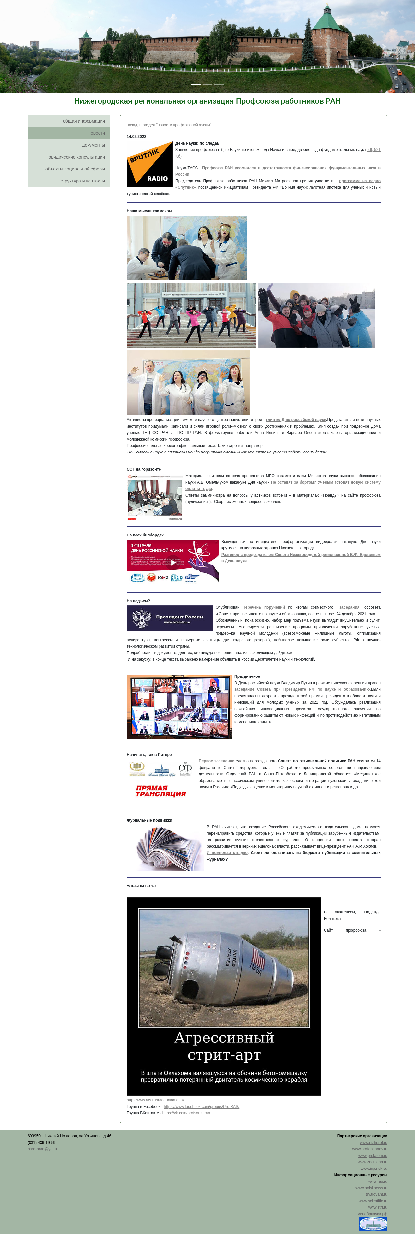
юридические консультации (76, 156)
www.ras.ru (377, 1181)
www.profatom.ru (372, 1155)
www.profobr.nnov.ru (370, 1149)
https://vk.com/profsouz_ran (186, 1113)
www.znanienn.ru (372, 1162)
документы (93, 144)
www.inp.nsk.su (374, 1168)
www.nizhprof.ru (373, 1142)
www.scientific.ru (373, 1201)
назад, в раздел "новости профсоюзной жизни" (169, 125)
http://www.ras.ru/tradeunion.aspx (155, 1100)
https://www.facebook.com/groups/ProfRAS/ (201, 1106)
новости (96, 132)
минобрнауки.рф (372, 1214)
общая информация (84, 120)
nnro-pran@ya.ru (42, 1149)
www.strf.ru (377, 1207)
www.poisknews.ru (371, 1188)
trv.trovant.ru (376, 1194)
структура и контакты (82, 180)
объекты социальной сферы (75, 168)
